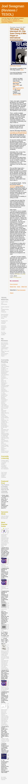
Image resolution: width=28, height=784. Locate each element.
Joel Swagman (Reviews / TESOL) (12, 10)
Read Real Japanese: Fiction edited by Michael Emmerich (5, 413)
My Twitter (3, 777)
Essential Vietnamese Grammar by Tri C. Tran (5, 390)
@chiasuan (16, 82)
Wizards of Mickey (3, 449)
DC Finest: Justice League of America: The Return (5, 445)
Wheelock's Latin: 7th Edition (5, 366)
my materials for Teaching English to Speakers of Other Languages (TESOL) (12, 21)
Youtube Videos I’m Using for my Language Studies (5, 462)
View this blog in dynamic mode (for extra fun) (5, 517)
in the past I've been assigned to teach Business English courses (18, 132)
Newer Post (13, 286)
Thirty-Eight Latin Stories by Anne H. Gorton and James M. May (5, 407)
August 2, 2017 (17, 94)
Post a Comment (14, 284)
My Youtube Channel (4, 779)
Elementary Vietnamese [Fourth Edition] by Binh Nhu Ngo (4, 426)
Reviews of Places (3, 355)
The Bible (3, 364)
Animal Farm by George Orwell (5, 452)
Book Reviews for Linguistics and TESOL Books (4, 316)
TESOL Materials (4, 299)
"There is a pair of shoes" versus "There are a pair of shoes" (5, 740)
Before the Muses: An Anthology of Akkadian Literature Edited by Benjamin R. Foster (5, 384)
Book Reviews (4, 342)
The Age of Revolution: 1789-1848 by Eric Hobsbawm (5, 467)
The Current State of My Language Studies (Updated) (4, 475)
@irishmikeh (16, 85)
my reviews (4, 19)
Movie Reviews (4, 344)
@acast (19, 89)
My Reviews (4, 340)
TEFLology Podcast (15, 65)
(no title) (8, 755)
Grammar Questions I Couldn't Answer (4, 327)
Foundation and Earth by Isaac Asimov (5, 431)
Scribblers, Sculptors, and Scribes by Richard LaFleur (5, 369)
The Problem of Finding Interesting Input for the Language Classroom (5, 488)
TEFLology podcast (17, 277)
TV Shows (3, 345)
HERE (22, 69)
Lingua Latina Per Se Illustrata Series (5, 418)
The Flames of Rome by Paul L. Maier (5, 441)
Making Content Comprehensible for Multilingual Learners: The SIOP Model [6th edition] (5, 436)
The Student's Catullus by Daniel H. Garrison (4, 401)
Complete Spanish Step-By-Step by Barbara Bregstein (4, 396)
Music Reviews (4, 353)
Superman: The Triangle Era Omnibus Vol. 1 (5, 421)
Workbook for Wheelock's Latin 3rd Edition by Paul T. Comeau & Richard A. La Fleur (5, 376)
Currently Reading (5, 361)
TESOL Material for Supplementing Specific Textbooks (5, 309)
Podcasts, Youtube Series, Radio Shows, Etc (5, 348)
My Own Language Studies (3, 333)
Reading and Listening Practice (4, 322)
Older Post (24, 286)
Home (18, 286)
